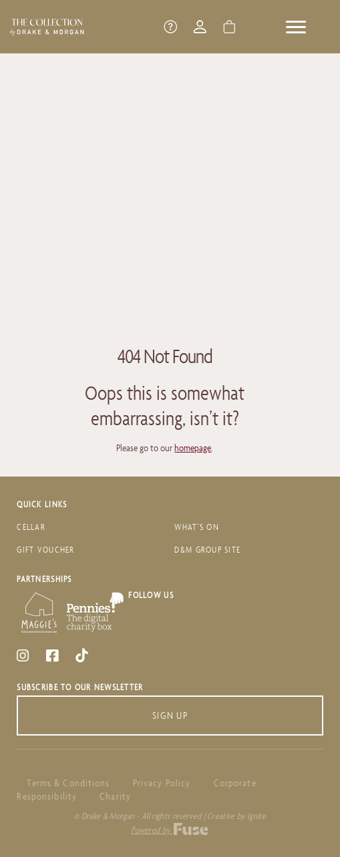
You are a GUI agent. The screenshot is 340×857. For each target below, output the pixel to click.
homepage (192, 447)
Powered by (170, 830)
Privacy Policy (162, 782)
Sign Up (170, 715)
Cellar (31, 527)
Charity (115, 796)
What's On (196, 527)
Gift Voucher (45, 549)
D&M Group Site (207, 549)
